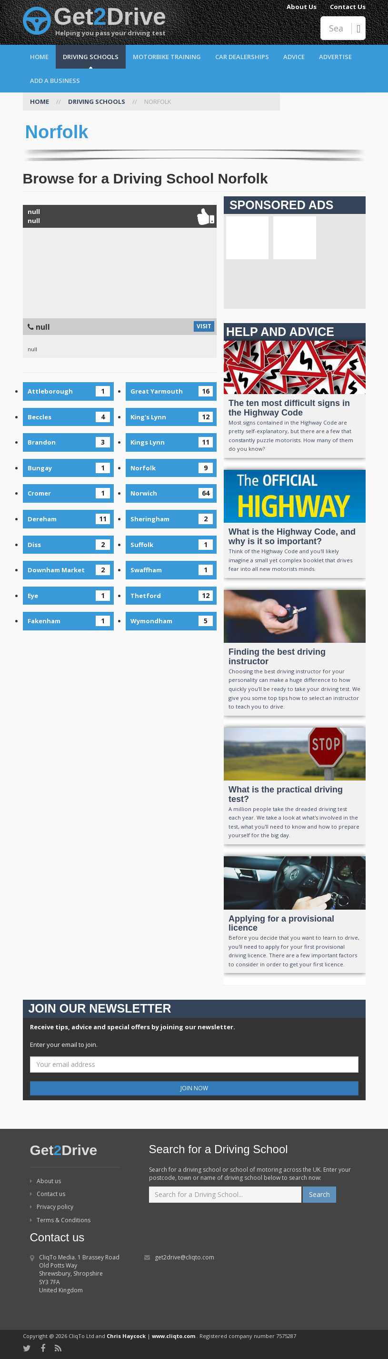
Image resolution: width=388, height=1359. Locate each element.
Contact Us (348, 6)
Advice (294, 56)
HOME (39, 101)
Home (39, 56)
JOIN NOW (194, 1088)
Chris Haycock (126, 1335)
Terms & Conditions (60, 1220)
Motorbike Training (167, 56)
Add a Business (55, 80)
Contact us (47, 1194)
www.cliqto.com (173, 1335)
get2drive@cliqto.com (184, 1257)
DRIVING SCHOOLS (96, 101)
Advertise (335, 56)
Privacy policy (51, 1207)
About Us (302, 6)
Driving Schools (91, 56)
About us (45, 1181)
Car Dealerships (242, 56)
